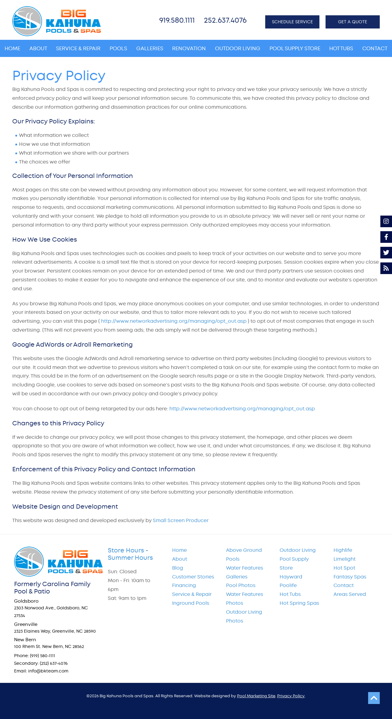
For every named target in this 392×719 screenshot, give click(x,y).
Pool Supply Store (294, 563)
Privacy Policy (291, 695)
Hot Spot (344, 568)
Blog (177, 568)
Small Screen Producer (181, 520)
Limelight (345, 559)
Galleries (236, 577)
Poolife (288, 585)
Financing (184, 585)
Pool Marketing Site (256, 695)
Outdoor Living (298, 550)
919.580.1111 (177, 20)
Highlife (343, 550)
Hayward (291, 577)
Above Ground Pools (244, 554)
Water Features (244, 568)
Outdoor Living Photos (244, 616)
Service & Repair (192, 594)
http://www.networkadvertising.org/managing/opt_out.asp (174, 321)
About (179, 559)
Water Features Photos (244, 598)
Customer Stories (193, 577)
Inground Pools (190, 603)
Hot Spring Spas (299, 603)
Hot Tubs (290, 594)
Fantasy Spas (350, 577)
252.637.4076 (225, 20)
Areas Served (350, 594)
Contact (344, 585)
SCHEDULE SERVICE (292, 21)
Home (179, 550)
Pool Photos (240, 585)
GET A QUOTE (352, 21)
